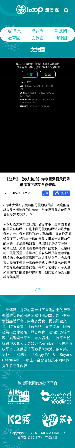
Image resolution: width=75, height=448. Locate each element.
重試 (47, 74)
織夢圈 (38, 30)
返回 (37, 289)
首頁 (14, 31)
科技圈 (61, 30)
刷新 (29, 74)
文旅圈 (38, 38)
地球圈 (61, 38)
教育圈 (14, 38)
